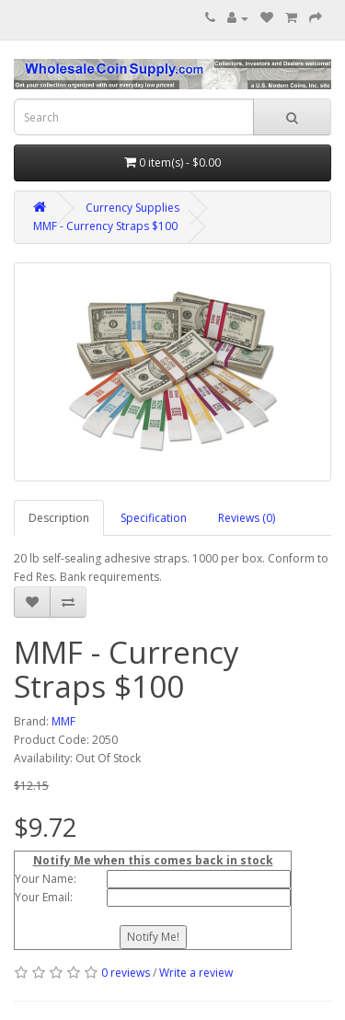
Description (59, 518)
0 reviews (125, 972)
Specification (154, 518)
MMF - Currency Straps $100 (105, 226)
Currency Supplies (132, 207)
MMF (63, 721)
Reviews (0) (246, 518)
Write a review (196, 972)
